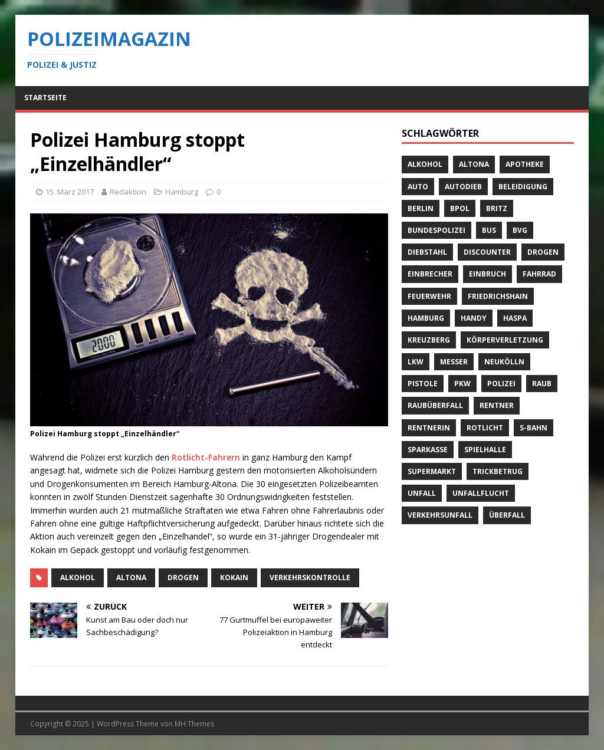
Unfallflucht (480, 493)
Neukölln (504, 362)
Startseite (45, 98)
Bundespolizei (436, 230)
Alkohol (77, 578)
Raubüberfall (435, 405)
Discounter (487, 252)
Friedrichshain (498, 296)
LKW (416, 362)
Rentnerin (429, 428)
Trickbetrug (497, 471)
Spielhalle (485, 450)
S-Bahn (533, 428)
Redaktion (128, 191)
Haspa (515, 318)
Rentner (497, 405)
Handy (474, 318)
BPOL (460, 208)
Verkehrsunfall (440, 515)
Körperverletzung (505, 340)
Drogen (183, 578)
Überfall (507, 515)
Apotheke (524, 164)
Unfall (422, 493)
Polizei (501, 384)
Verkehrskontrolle (310, 578)
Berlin (421, 208)
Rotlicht (485, 428)
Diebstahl (427, 252)
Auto (418, 187)
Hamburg (181, 191)
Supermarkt (432, 471)
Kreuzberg (429, 340)
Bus (489, 230)
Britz (496, 208)
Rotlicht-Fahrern (206, 457)
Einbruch (487, 274)
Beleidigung (522, 187)
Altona (131, 578)
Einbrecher (430, 274)
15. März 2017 (69, 191)
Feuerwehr (429, 296)
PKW (462, 384)
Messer (454, 362)
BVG (520, 230)
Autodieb (463, 187)
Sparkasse (428, 450)
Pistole (423, 384)
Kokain (234, 578)
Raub (542, 384)
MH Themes (194, 724)
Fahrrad (539, 274)
